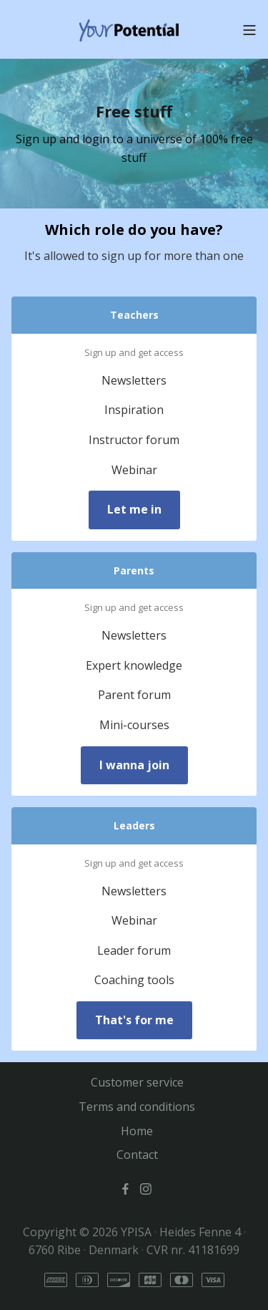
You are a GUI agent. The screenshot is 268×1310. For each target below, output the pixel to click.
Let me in (134, 509)
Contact (137, 1154)
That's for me (134, 1020)
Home (137, 1131)
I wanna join (134, 765)
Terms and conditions (137, 1106)
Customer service (137, 1082)
